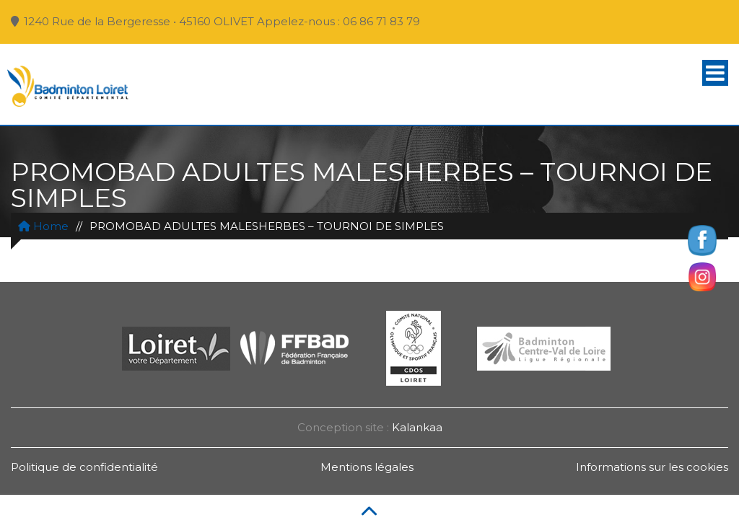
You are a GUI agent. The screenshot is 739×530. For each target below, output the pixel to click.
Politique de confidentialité (84, 467)
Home (43, 226)
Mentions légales (367, 467)
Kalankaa (417, 427)
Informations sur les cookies (652, 467)
